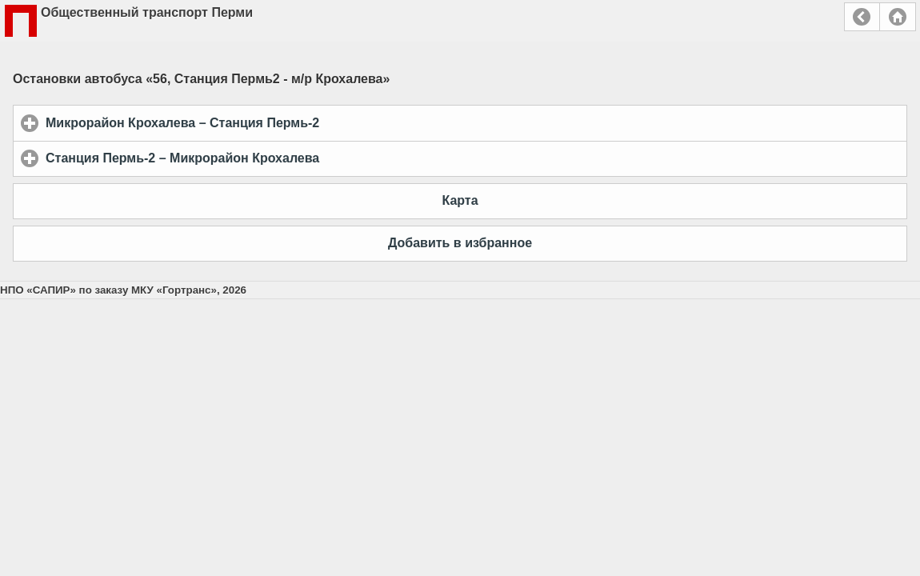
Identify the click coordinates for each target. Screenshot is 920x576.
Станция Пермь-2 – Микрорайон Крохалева (257, 157)
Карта (460, 200)
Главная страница (897, 16)
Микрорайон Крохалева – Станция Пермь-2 (257, 122)
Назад (862, 16)
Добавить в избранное (460, 243)
